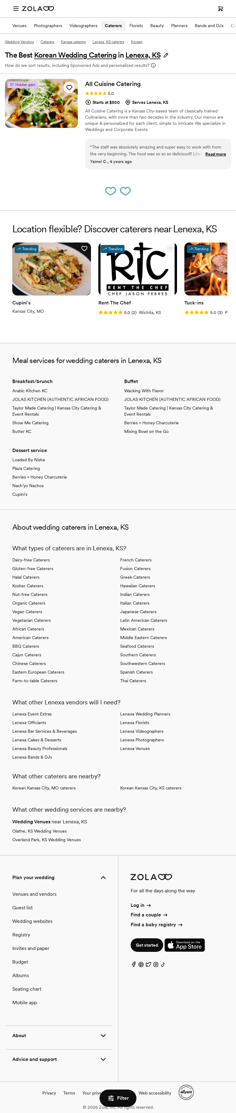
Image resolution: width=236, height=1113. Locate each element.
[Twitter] (148, 966)
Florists (136, 25)
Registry (21, 935)
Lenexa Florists (134, 722)
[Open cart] (221, 8)
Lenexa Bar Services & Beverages (44, 731)
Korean (137, 42)
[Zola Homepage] (38, 8)
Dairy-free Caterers (31, 559)
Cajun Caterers (26, 654)
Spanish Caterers (136, 672)
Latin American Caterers (143, 620)
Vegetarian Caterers (31, 620)
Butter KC (21, 431)
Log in (141, 905)
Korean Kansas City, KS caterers (150, 787)
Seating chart (26, 989)
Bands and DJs (209, 25)
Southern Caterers (138, 654)
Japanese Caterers (138, 611)
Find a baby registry (157, 925)
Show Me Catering (30, 422)
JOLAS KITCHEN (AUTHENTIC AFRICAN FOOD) (60, 399)
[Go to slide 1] (31, 123)
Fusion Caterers (135, 568)
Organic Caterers (28, 603)
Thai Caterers (133, 680)
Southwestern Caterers (142, 663)
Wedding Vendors (19, 42)
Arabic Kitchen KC (29, 390)
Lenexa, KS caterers (108, 42)
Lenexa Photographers (142, 739)
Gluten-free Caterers (32, 568)
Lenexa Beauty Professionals (39, 748)
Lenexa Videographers (141, 731)
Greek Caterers (135, 577)
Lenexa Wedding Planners (145, 713)
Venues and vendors (34, 894)
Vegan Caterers (27, 611)
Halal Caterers (25, 577)
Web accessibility (155, 1093)
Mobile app (24, 1002)
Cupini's (19, 494)
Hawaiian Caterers (137, 585)
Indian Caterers (135, 594)
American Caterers (30, 637)
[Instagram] (156, 966)
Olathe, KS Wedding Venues (39, 831)
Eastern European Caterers (38, 672)
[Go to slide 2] (36, 123)
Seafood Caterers (137, 646)
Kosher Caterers (27, 585)
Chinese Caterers (29, 663)
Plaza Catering (26, 468)
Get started (147, 945)
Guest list (22, 908)
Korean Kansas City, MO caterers (44, 787)
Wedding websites (32, 921)
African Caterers (28, 628)
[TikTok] (163, 966)
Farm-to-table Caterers (34, 680)
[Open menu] (16, 8)
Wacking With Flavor (144, 390)
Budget (20, 962)
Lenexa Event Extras (32, 713)
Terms (69, 1093)
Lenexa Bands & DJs (32, 757)
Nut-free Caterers (29, 594)
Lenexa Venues (135, 748)
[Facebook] (134, 966)
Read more (215, 154)
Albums (20, 975)
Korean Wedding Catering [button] (75, 55)
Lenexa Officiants (29, 722)
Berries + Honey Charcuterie (151, 422)
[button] (147, 55)
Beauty (157, 25)
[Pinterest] (141, 966)
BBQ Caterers (25, 646)
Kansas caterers (73, 42)
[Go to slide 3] (41, 123)
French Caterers (135, 559)
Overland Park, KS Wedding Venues (46, 839)
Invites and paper (30, 948)
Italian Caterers (134, 603)
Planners (179, 25)
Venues (19, 25)
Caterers (113, 25)
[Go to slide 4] (46, 123)
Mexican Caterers (137, 628)
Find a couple (149, 915)
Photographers (48, 25)
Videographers (83, 25)
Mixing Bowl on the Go (146, 431)
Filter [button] (118, 1098)
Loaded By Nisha (28, 459)
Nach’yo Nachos (28, 485)
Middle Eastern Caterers (143, 637)
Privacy (49, 1093)
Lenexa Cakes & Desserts (36, 739)
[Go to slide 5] (51, 123)
